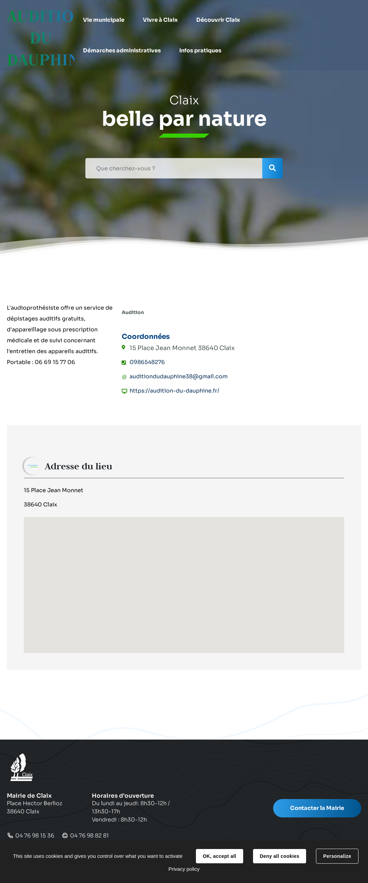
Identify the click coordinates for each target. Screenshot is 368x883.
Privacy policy (184, 869)
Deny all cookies (279, 856)
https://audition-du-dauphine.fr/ (174, 390)
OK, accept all (219, 856)
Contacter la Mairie (317, 808)
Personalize (337, 856)
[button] (107, 20)
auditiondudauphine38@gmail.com (179, 376)
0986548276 (147, 362)
